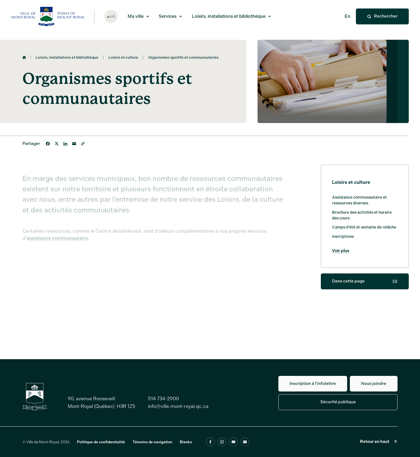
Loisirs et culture (123, 59)
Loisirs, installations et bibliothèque (67, 59)
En (347, 16)
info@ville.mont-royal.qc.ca (178, 409)
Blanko (186, 445)
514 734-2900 (163, 401)
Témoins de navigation (152, 445)
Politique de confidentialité (101, 445)
